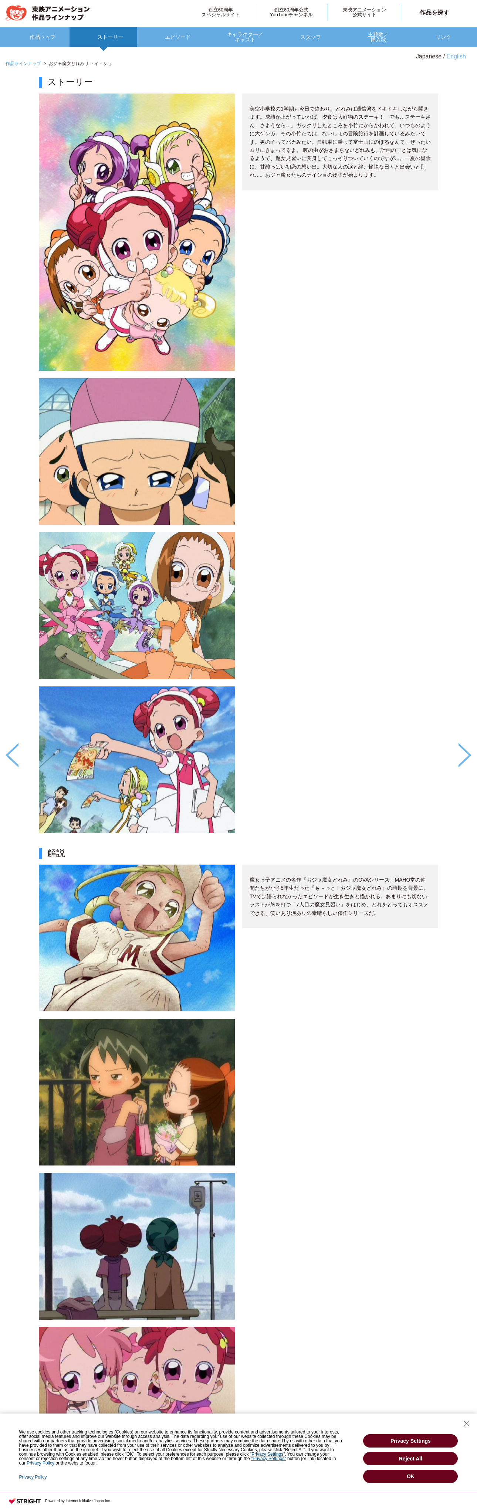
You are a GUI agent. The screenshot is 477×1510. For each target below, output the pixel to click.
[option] (238, 779)
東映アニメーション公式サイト (364, 12)
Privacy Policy (40, 1463)
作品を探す (434, 12)
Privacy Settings (410, 1441)
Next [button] (465, 755)
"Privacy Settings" (267, 1454)
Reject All (410, 1459)
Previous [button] (12, 755)
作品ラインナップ (23, 63)
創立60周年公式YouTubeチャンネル (291, 12)
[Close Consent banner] (467, 1424)
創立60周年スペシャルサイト (221, 12)
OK (411, 1476)
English (456, 56)
